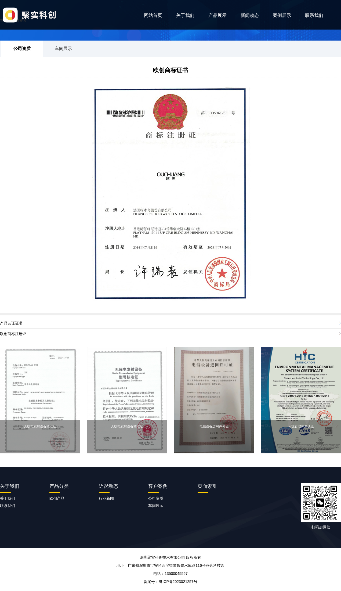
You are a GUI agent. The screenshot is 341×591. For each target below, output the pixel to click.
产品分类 (59, 486)
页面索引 (207, 486)
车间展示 (63, 48)
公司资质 (22, 48)
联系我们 (314, 15)
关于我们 (185, 15)
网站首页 (153, 15)
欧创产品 (56, 498)
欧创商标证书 (170, 70)
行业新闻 (106, 498)
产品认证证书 (11, 323)
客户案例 (158, 486)
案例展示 (282, 15)
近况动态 (108, 486)
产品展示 (217, 15)
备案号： (170, 581)
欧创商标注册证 (13, 333)
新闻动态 (250, 15)
